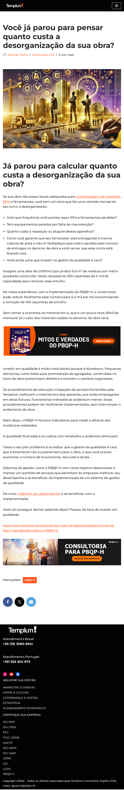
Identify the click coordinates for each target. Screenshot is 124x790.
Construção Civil (43, 55)
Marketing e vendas (19, 688)
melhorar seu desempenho (39, 494)
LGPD (7, 769)
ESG (6, 733)
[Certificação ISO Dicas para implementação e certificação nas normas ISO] (14, 6)
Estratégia (11, 703)
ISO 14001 (9, 754)
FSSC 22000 (11, 738)
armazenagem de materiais (98, 196)
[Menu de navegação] (116, 5)
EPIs (6, 202)
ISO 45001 (9, 748)
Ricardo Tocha (18, 55)
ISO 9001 (9, 722)
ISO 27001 (9, 728)
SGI (5, 764)
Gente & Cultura (16, 693)
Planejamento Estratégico (24, 709)
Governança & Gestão (20, 698)
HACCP (8, 743)
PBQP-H (30, 580)
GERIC (7, 759)
